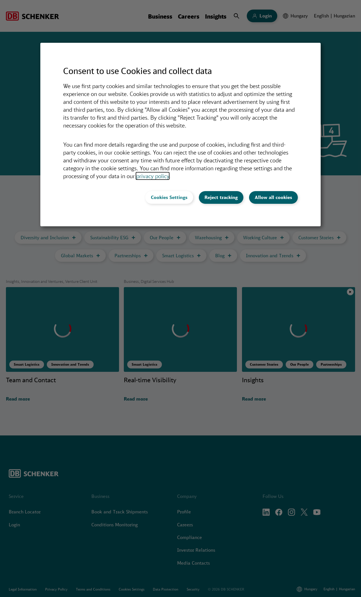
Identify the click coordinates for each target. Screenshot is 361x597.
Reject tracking (221, 197)
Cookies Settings (169, 197)
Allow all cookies (273, 197)
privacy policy (152, 176)
